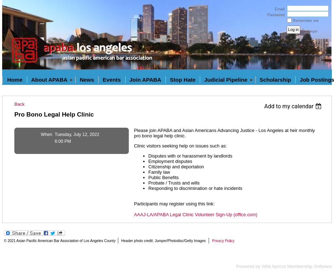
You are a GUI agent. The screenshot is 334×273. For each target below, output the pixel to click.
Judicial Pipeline (225, 80)
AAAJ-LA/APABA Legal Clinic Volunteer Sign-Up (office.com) (196, 214)
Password (274, 15)
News (87, 80)
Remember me (306, 20)
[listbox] (293, 106)
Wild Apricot (274, 266)
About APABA (49, 80)
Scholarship (275, 80)
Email (278, 9)
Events (112, 80)
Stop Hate (183, 80)
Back (19, 104)
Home (15, 80)
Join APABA (145, 80)
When (46, 134)
